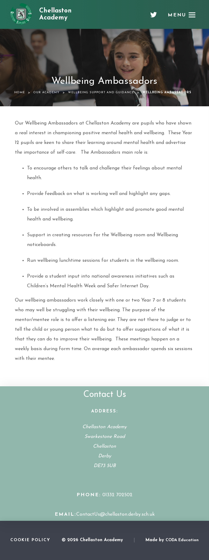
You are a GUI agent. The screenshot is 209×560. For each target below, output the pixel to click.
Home (19, 92)
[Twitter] (153, 17)
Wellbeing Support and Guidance (101, 92)
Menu (177, 15)
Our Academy (46, 92)
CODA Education (182, 540)
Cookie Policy (30, 540)
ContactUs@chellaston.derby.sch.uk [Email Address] (115, 514)
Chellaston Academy (55, 14)
